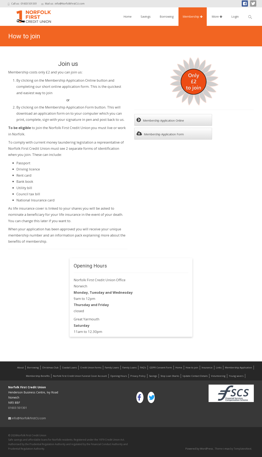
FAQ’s (143, 367)
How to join (192, 367)
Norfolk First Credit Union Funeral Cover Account (80, 375)
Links (218, 367)
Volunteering (218, 375)
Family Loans (112, 367)
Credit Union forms (90, 367)
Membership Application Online (163, 120)
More (217, 16)
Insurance (207, 367)
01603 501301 (17, 408)
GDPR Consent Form (160, 367)
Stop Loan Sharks (169, 375)
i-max (226, 448)
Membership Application (238, 367)
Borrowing (167, 16)
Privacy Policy (138, 375)
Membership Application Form (164, 134)
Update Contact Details (195, 375)
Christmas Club (50, 367)
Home (127, 16)
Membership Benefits (38, 375)
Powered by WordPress (199, 448)
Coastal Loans (69, 367)
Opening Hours (118, 375)
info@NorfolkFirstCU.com (27, 418)
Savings (146, 16)
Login (235, 16)
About (20, 367)
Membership (193, 16)
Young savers (236, 375)
